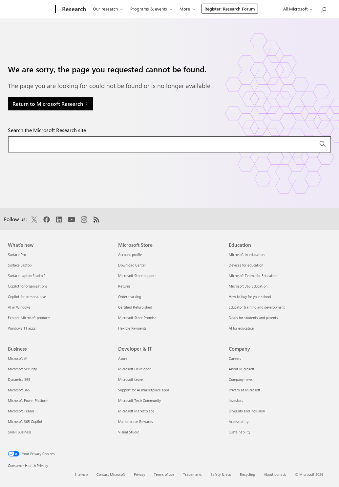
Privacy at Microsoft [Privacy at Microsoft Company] (244, 389)
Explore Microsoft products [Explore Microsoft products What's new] (29, 317)
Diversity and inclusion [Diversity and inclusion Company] (247, 410)
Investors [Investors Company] (236, 400)
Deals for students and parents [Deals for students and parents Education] (253, 317)
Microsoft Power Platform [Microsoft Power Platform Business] (28, 400)
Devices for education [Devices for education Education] (246, 265)
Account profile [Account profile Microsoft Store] (130, 254)
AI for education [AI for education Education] (241, 328)
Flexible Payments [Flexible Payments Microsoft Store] (132, 328)
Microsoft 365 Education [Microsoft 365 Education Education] (248, 286)
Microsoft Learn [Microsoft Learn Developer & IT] (130, 379)
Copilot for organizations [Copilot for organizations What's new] (27, 286)
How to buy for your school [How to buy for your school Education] (250, 296)
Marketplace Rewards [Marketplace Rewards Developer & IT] (135, 421)
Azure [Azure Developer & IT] (122, 358)
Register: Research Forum (269, 9)
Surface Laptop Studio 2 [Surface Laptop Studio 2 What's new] (27, 275)
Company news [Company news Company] (241, 379)
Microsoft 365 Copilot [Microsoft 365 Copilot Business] (25, 421)
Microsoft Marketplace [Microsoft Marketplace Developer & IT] (136, 410)
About (224, 9)
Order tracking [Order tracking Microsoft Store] (129, 296)
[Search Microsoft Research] (323, 8)
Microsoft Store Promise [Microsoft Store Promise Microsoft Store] (137, 317)
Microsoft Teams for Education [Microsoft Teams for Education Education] (253, 275)
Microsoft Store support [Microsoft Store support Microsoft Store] (137, 275)
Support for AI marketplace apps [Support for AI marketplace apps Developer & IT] (143, 389)
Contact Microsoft (110, 474)
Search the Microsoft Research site (47, 130)
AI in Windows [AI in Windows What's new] (19, 307)
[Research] (69, 9)
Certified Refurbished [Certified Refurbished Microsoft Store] (135, 307)
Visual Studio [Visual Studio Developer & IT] (128, 431)
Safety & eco (221, 474)
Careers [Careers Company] (235, 358)
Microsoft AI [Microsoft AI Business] (17, 358)
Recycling (247, 474)
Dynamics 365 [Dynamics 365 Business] (19, 379)
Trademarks (192, 474)
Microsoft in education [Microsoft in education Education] (247, 254)
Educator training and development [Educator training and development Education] (257, 307)
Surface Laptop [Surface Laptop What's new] (20, 265)
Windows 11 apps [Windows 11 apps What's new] (22, 328)
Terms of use (164, 474)
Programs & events (144, 9)
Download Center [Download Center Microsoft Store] (132, 265)
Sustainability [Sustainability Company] (239, 431)
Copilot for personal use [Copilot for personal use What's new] (27, 296)
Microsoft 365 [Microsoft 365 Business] (19, 389)
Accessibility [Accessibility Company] (238, 421)
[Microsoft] (28, 9)
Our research (101, 9)
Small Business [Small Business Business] (20, 431)
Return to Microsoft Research (50, 103)
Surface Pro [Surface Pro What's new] (17, 254)
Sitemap (81, 474)
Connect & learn (190, 9)
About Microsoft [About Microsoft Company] (241, 368)
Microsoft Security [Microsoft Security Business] (22, 368)
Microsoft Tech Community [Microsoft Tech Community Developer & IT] (139, 400)
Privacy (139, 474)
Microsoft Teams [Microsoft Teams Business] (21, 410)
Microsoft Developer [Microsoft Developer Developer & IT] (134, 368)
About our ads (275, 474)
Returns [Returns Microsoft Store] (124, 286)
